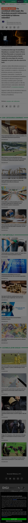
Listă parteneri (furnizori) (4, 516)
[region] (14, 507)
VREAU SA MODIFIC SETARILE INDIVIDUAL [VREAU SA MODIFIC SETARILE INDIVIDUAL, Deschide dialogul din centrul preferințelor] (14, 520)
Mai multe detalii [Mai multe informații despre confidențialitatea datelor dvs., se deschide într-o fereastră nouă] (15, 499)
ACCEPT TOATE (14, 519)
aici (11, 504)
